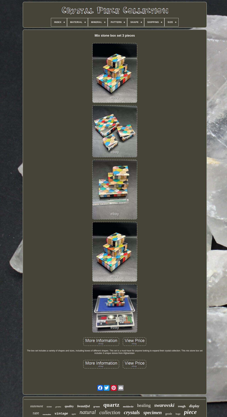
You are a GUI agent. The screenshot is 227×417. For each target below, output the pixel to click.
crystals (132, 412)
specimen (152, 412)
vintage (61, 413)
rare (36, 413)
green (96, 407)
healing (144, 405)
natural (88, 412)
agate (73, 414)
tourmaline (47, 414)
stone (49, 406)
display (194, 406)
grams (58, 406)
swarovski (164, 405)
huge (178, 414)
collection (109, 412)
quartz (111, 405)
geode (168, 413)
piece (190, 412)
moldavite (128, 406)
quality (69, 406)
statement (36, 406)
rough (182, 406)
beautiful (83, 406)
